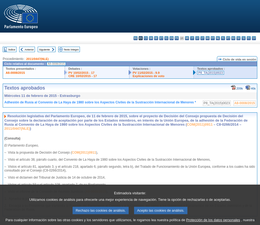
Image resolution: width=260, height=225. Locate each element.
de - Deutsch (156, 38)
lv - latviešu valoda (197, 38)
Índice (11, 49)
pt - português (228, 38)
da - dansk (151, 38)
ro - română (233, 38)
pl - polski (223, 38)
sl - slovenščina (244, 38)
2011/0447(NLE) (37, 59)
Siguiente (44, 49)
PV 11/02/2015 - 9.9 (146, 72)
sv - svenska (254, 38)
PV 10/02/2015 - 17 (81, 72)
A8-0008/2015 (15, 72)
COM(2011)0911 (200, 124)
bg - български (136, 38)
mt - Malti (213, 38)
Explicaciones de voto (149, 76)
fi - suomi (249, 38)
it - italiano (192, 38)
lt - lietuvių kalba (202, 38)
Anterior (29, 49)
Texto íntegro (71, 49)
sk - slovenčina (238, 38)
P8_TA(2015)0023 (210, 72)
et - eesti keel (161, 38)
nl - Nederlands (218, 38)
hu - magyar (208, 38)
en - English (172, 38)
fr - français (177, 38)
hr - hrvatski (187, 38)
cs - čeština (146, 38)
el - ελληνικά (166, 38)
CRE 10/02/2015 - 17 (82, 76)
